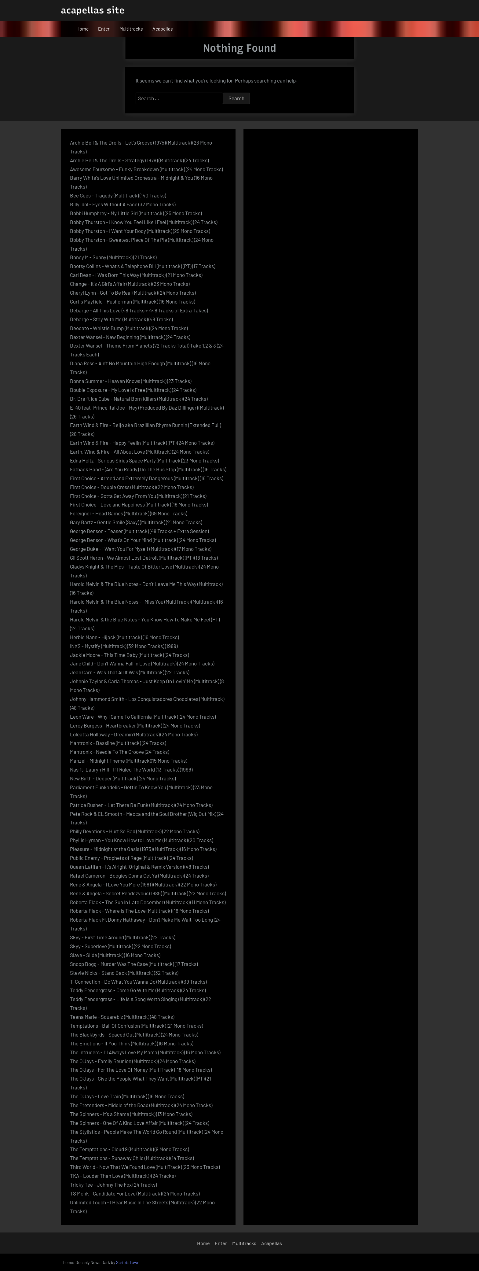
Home (82, 28)
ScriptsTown (127, 1262)
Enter (104, 28)
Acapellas (162, 28)
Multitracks (131, 28)
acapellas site (93, 10)
